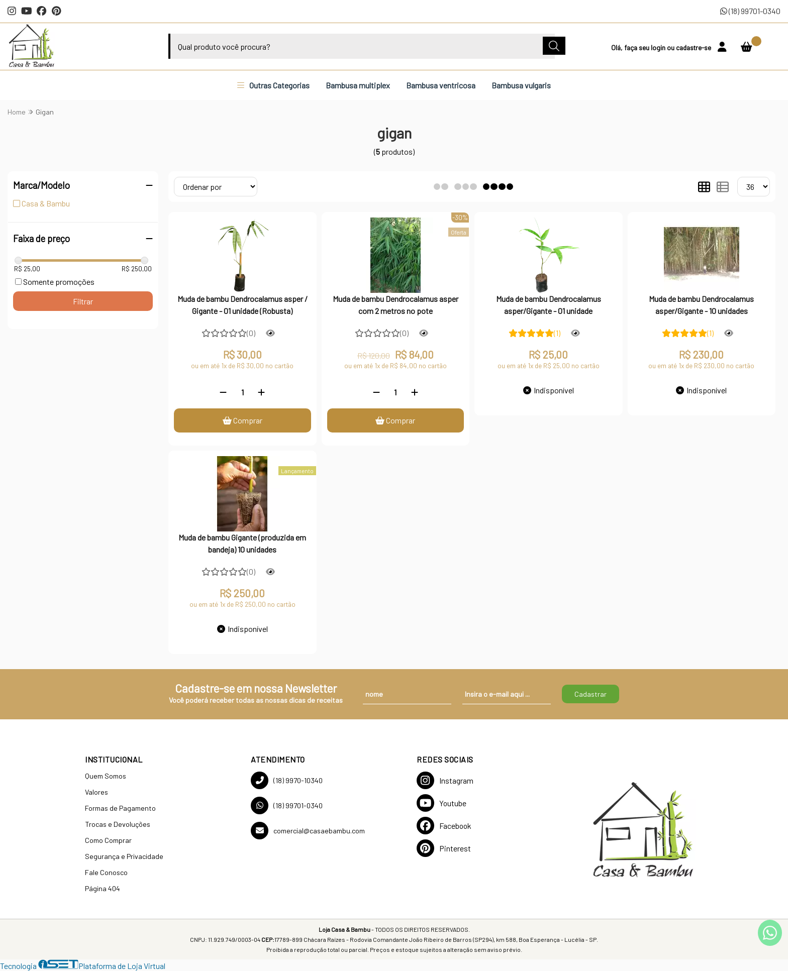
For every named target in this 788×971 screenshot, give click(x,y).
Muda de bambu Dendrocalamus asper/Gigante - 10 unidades (701, 304)
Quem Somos (105, 776)
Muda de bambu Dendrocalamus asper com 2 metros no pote (395, 304)
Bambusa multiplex (358, 85)
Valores (96, 792)
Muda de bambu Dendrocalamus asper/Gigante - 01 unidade (548, 304)
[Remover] (223, 392)
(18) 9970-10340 (287, 780)
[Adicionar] (261, 392)
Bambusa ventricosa (440, 85)
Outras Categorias (273, 85)
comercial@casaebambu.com (308, 830)
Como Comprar (108, 840)
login (659, 47)
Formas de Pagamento (120, 808)
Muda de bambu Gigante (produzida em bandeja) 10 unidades (242, 543)
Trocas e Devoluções (117, 824)
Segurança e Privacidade (124, 856)
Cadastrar (590, 694)
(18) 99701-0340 (750, 11)
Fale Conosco (106, 872)
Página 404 (102, 888)
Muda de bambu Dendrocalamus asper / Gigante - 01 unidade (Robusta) (242, 304)
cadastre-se (694, 47)
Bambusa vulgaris (521, 85)
